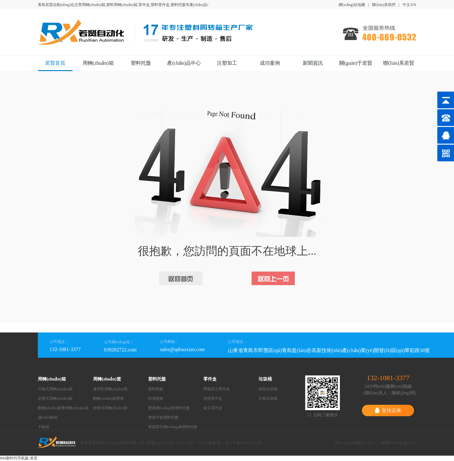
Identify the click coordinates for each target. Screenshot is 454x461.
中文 (406, 5)
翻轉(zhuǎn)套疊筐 (108, 398)
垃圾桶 (265, 379)
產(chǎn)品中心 (184, 63)
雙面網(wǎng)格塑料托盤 (169, 408)
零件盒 (210, 379)
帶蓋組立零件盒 (216, 389)
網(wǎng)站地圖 (352, 5)
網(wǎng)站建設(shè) (354, 442)
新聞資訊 (313, 63)
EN (413, 5)
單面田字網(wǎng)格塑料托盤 (172, 427)
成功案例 (270, 63)
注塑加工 (227, 63)
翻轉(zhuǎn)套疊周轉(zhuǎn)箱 (63, 408)
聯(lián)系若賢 (398, 63)
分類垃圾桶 (268, 398)
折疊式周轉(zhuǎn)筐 (110, 408)
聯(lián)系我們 (383, 5)
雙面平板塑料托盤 (163, 417)
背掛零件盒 (212, 398)
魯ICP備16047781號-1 (245, 442)
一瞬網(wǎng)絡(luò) (397, 442)
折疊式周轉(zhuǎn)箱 (55, 398)
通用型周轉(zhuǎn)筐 (110, 389)
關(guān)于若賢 (356, 63)
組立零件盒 (212, 408)
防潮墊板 (155, 398)
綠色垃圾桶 (268, 389)
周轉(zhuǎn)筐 (107, 379)
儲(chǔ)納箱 (47, 417)
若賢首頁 (55, 63)
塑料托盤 (141, 63)
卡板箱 (43, 427)
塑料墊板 (155, 389)
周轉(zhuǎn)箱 (98, 63)
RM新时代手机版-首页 (19, 458)
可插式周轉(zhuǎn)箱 (55, 389)
